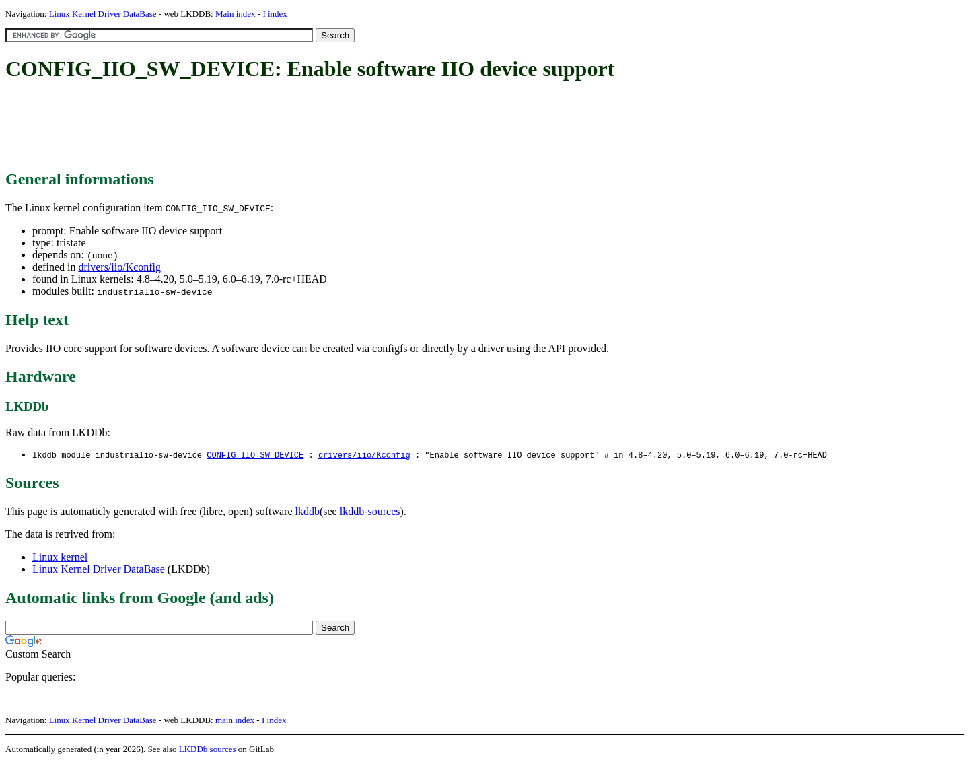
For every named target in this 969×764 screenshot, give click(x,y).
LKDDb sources (207, 749)
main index (234, 721)
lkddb (307, 512)
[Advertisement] (250, 126)
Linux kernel (59, 557)
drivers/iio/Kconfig (119, 267)
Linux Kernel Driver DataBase (103, 14)
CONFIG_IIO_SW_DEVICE (255, 455)
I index (274, 14)
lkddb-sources (370, 512)
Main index (235, 14)
